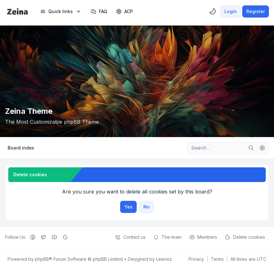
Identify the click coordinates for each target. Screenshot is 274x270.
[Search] (251, 147)
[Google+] (65, 237)
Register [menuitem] (255, 11)
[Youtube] (54, 237)
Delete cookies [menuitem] (245, 237)
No (146, 206)
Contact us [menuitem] (130, 237)
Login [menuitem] (230, 11)
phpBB (42, 259)
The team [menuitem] (167, 237)
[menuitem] (61, 11)
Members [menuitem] (203, 237)
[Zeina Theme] (17, 11)
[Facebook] (33, 237)
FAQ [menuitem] (99, 11)
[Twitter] (43, 237)
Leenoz (164, 259)
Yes (128, 206)
